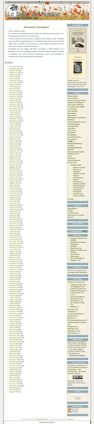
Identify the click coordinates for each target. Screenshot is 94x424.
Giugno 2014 (14, 199)
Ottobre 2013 (14, 207)
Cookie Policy (73, 98)
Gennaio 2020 (14, 131)
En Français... (73, 139)
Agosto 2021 (14, 111)
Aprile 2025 (13, 76)
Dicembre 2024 (14, 81)
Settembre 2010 (15, 269)
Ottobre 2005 (14, 388)
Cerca (77, 391)
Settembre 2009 (15, 293)
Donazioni (71, 158)
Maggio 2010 (14, 277)
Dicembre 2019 (14, 133)
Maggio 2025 (14, 75)
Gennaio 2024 (14, 91)
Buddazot (71, 120)
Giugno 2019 (14, 137)
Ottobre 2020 (14, 123)
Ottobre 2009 (14, 291)
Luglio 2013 (13, 213)
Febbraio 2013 (14, 219)
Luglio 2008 (13, 321)
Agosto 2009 (14, 295)
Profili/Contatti (76, 165)
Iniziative (71, 311)
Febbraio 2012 (14, 237)
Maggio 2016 (14, 167)
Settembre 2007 (15, 341)
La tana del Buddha (75, 314)
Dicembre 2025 (14, 66)
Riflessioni (72, 329)
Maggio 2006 (14, 374)
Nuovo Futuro (73, 96)
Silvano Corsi (78, 194)
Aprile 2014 (13, 201)
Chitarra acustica (77, 289)
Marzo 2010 (13, 281)
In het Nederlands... (75, 137)
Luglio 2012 (13, 231)
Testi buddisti (73, 111)
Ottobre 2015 (14, 177)
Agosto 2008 (14, 319)
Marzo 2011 (13, 257)
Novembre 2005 (15, 386)
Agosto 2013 (14, 211)
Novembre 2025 (15, 69)
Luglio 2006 (13, 370)
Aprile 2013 (13, 215)
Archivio (71, 199)
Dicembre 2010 (14, 263)
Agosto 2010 (14, 271)
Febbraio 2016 (14, 171)
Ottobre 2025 (14, 70)
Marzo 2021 (13, 115)
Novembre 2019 (15, 135)
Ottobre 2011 (14, 245)
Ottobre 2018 (14, 143)
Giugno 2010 (14, 275)
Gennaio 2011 (14, 261)
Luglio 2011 (13, 249)
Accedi (86, 2)
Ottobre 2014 (14, 195)
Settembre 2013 (15, 209)
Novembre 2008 (15, 313)
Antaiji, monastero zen (79, 238)
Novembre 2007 (15, 337)
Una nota (71, 381)
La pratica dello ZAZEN (76, 107)
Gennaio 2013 (14, 221)
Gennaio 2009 (14, 309)
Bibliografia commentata (77, 117)
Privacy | (81, 2)
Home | (51, 2)
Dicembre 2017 (14, 151)
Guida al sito (72, 162)
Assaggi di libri (73, 126)
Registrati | (71, 2)
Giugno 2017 (14, 155)
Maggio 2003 (14, 392)
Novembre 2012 (15, 225)
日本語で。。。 (73, 141)
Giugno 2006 (14, 372)
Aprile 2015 (13, 185)
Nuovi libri (71, 316)
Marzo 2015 (13, 187)
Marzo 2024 (13, 89)
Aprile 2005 (13, 390)
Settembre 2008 (15, 317)
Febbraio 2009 (14, 307)
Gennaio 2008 (14, 333)
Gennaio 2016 (14, 173)
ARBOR (73, 240)
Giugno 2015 (14, 181)
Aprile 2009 (13, 303)
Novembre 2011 (15, 243)
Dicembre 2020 (14, 119)
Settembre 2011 (15, 247)
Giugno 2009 (14, 299)
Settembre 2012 (15, 229)
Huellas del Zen (76, 248)
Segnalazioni (72, 208)
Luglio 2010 (13, 273)
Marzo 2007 (13, 353)
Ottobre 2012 (14, 227)
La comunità (72, 109)
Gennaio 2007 (14, 357)
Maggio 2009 (14, 301)
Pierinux (70, 419)
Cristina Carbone (79, 184)
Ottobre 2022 (14, 99)
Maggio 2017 (14, 157)
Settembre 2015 (15, 179)
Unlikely (74, 307)
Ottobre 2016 (14, 165)
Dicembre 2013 (14, 205)
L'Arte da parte (73, 213)
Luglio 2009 (13, 297)
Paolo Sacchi (78, 182)
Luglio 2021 (13, 113)
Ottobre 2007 (14, 339)
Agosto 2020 (14, 125)
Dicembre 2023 (14, 93)
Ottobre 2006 (14, 363)
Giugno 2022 (14, 101)
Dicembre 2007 (14, 335)
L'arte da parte (76, 292)
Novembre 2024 (15, 82)
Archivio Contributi (75, 282)
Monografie (72, 113)
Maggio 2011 (14, 253)
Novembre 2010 (15, 265)
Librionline (80, 86)
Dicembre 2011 (14, 241)
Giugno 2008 (14, 323)
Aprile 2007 (13, 351)
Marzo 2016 (13, 169)
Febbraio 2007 (14, 356)
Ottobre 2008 (14, 315)
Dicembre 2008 (14, 311)
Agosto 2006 (14, 368)
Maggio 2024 (14, 85)
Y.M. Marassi (82, 344)
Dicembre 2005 (14, 384)
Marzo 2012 (13, 235)
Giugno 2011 (14, 251)
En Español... (72, 135)
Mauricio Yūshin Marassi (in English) (79, 169)
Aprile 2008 (13, 327)
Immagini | (64, 2)
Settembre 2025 (15, 72)
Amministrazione (74, 160)
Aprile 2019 (13, 139)
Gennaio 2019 (14, 141)
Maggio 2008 (14, 325)
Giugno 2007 (14, 347)
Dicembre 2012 (14, 223)
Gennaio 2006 (14, 382)
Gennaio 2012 (14, 239)
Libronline (71, 128)
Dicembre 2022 (14, 97)
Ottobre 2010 (14, 267)
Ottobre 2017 (14, 153)
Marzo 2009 (13, 305)
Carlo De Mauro (79, 196)
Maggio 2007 (14, 350)
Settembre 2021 (15, 109)
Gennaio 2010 (14, 285)
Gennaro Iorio (78, 188)
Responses (72, 326)
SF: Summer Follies (78, 303)
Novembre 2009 (15, 289)
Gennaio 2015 (14, 191)
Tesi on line (72, 130)
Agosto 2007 (14, 343)
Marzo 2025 (13, 79)
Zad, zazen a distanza (75, 105)
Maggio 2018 (14, 145)
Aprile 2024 (13, 87)
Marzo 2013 (13, 217)
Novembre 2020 (15, 121)
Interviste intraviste (78, 291)
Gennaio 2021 (14, 117)
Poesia (70, 211)
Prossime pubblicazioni (76, 320)
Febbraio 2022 (14, 103)
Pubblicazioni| (57, 2)
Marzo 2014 (13, 203)
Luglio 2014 (13, 197)
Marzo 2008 (13, 329)
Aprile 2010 (13, 279)
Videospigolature (74, 124)
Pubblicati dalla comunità (77, 322)
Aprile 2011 (13, 255)
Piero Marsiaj (81, 342)
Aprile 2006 (13, 376)
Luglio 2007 (13, 345)
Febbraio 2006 (14, 380)
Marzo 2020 (13, 129)
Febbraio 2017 (14, 161)
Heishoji (74, 246)
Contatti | (76, 2)
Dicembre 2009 (14, 287)
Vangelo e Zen (76, 260)
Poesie (70, 318)
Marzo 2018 (13, 147)
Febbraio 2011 (14, 259)
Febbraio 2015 (14, 189)
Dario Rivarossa (79, 186)
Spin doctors (72, 115)
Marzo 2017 (13, 159)
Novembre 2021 (15, 107)
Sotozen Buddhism (78, 258)
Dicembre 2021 (14, 105)
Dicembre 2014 (14, 193)
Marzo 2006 (13, 378)
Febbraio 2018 (14, 149)
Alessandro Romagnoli (36, 27)
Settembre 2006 (15, 366)
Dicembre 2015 (14, 175)
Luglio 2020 (13, 127)
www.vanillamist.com (42, 419)
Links (70, 156)
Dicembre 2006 (14, 360)
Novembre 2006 (15, 362)
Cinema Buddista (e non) (77, 122)
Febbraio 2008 (14, 331)
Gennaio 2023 (14, 95)
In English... (72, 133)
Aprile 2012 (13, 233)
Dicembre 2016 (14, 163)
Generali (71, 309)
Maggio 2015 (14, 183)
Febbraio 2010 (14, 283)
